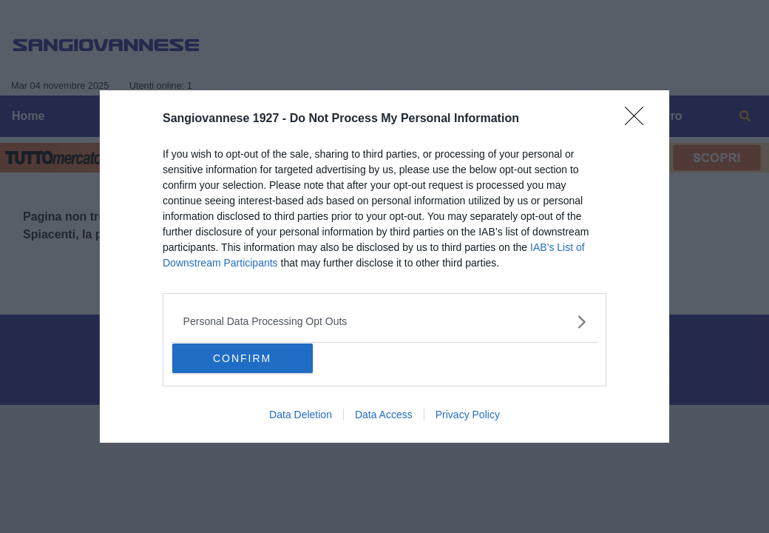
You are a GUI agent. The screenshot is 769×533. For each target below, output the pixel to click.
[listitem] (384, 321)
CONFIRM (242, 358)
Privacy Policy (468, 414)
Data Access (384, 414)
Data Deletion (300, 414)
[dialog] (384, 266)
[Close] (639, 121)
